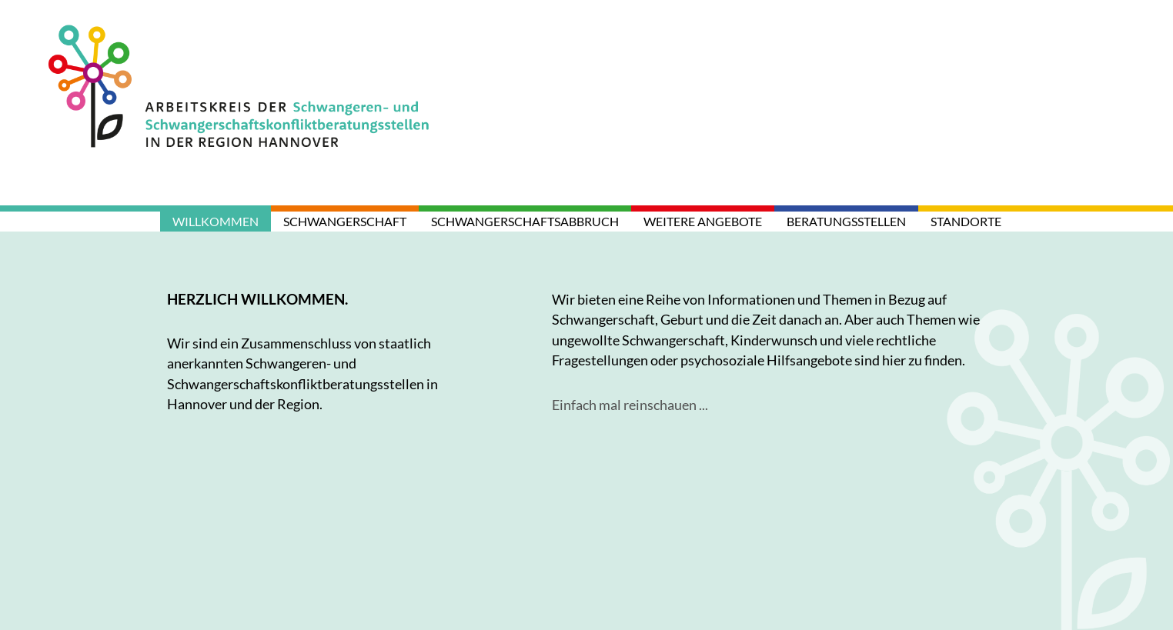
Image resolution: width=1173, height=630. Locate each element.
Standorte (966, 221)
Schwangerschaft (344, 221)
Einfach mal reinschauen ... (630, 405)
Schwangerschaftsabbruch (525, 221)
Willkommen (215, 221)
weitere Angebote (702, 221)
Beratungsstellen (846, 221)
